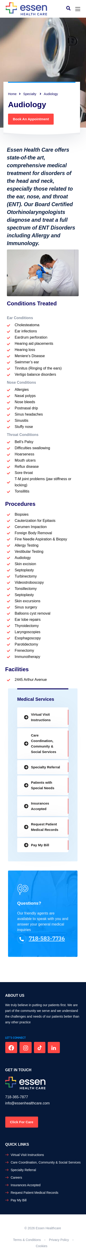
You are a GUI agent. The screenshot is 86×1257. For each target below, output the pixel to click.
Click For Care (21, 1122)
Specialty (30, 94)
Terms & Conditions (27, 1240)
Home (12, 94)
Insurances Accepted (40, 806)
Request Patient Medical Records (44, 827)
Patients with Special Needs (42, 785)
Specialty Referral (45, 767)
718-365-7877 (16, 1097)
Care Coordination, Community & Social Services (43, 743)
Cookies (41, 1246)
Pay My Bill (40, 845)
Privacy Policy (59, 1240)
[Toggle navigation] (77, 9)
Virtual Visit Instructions (41, 717)
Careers (16, 1177)
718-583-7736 (41, 938)
